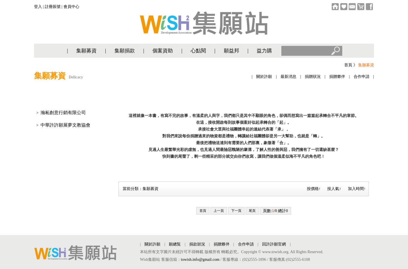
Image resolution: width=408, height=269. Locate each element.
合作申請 (361, 76)
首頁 (348, 65)
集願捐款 (124, 51)
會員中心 (71, 7)
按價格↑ (314, 189)
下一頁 (236, 211)
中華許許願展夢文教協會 (65, 125)
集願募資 (86, 51)
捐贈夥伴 (337, 76)
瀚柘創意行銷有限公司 (63, 112)
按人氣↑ (334, 189)
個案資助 (162, 51)
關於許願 (264, 76)
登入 (38, 7)
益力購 (264, 51)
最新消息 (288, 76)
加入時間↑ (357, 189)
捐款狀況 (197, 244)
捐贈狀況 (313, 76)
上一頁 (219, 211)
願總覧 (175, 244)
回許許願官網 (274, 244)
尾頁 (252, 211)
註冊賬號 (53, 7)
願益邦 (231, 51)
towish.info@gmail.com (200, 259)
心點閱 (198, 51)
